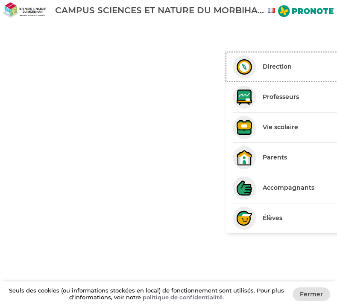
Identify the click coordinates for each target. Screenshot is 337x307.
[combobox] (272, 10)
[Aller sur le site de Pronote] (306, 12)
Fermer (311, 294)
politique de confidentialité (183, 297)
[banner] (168, 10)
